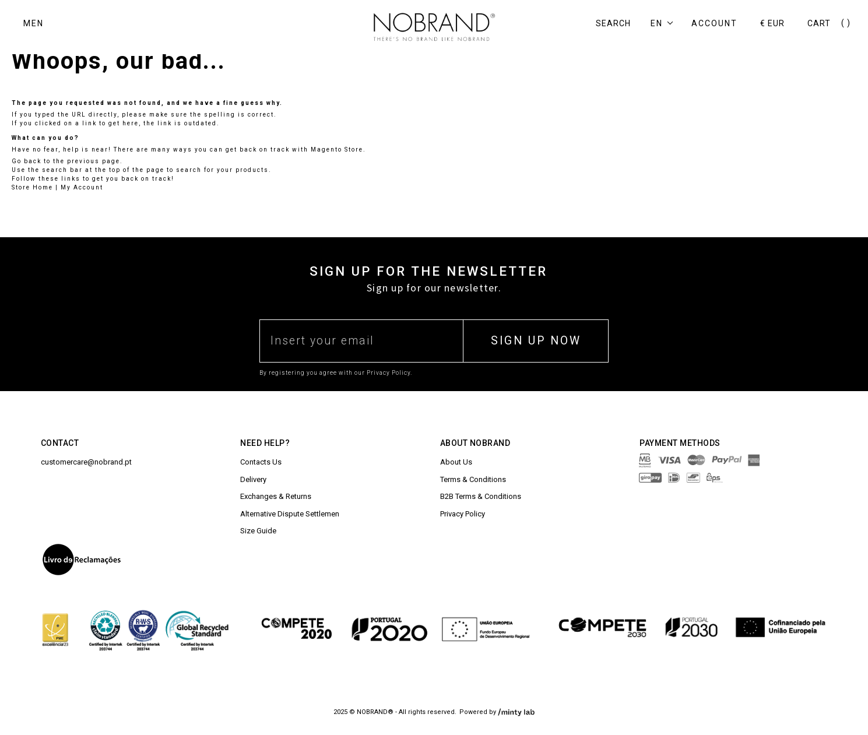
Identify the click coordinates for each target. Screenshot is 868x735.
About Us (456, 462)
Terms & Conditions (473, 479)
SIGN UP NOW (536, 340)
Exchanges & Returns (275, 496)
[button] (665, 23)
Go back (26, 161)
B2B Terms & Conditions (480, 496)
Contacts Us (261, 462)
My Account (82, 187)
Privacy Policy (462, 513)
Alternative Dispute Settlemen (289, 513)
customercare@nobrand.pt (86, 462)
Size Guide (258, 530)
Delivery (253, 479)
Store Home (32, 187)
